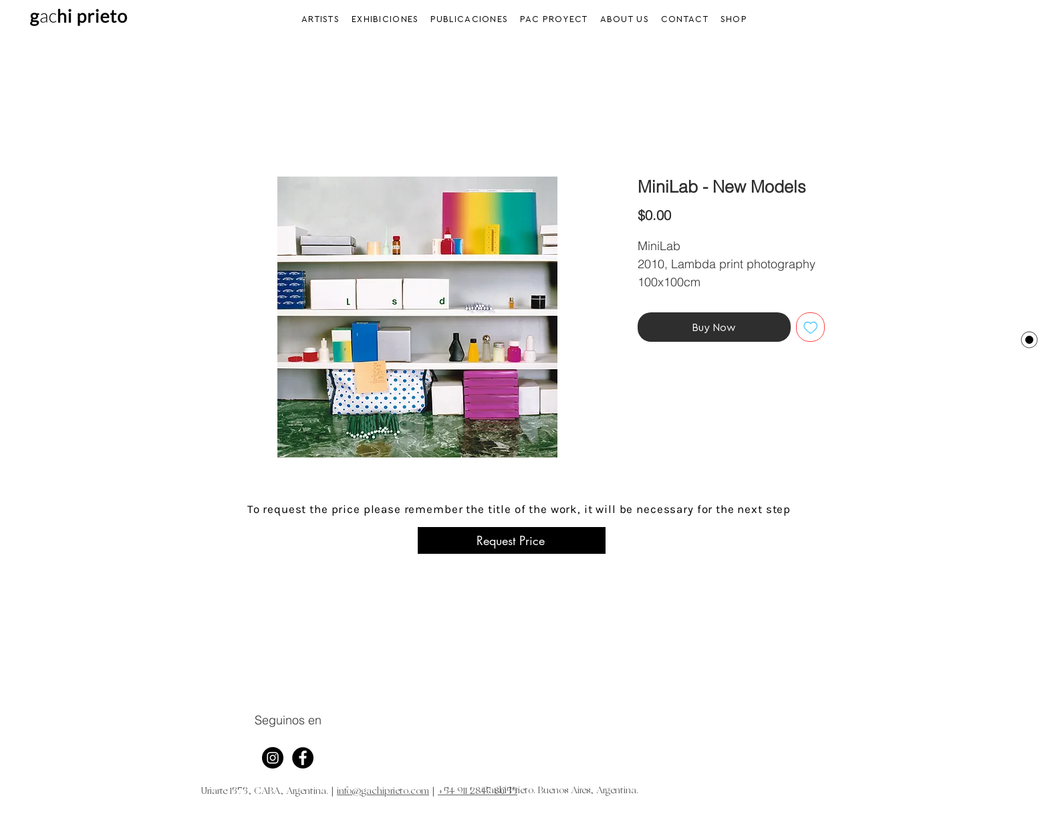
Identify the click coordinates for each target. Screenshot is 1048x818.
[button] (385, 19)
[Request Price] (512, 540)
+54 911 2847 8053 (477, 792)
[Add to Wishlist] (810, 327)
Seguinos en (288, 720)
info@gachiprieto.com (383, 792)
